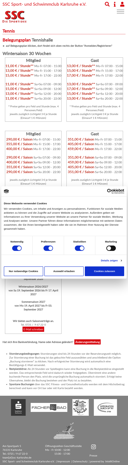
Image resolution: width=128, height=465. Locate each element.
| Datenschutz (79, 461)
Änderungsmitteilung (87, 341)
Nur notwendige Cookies (23, 271)
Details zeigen (109, 260)
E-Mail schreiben (33, 329)
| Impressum (62, 461)
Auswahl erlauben (64, 271)
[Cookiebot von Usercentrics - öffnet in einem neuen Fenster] (109, 191)
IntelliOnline (112, 461)
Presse (93, 455)
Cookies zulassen (104, 271)
